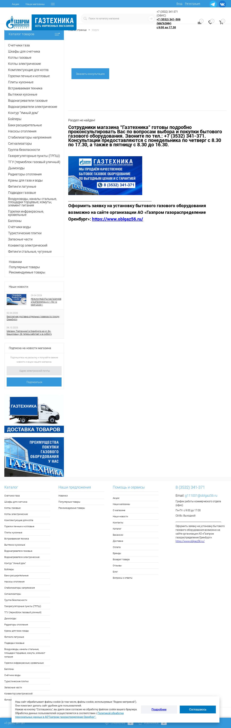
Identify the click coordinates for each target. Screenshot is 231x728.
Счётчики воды (12, 675)
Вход (179, 3)
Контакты (118, 522)
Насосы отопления (14, 581)
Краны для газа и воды (16, 630)
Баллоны (9, 669)
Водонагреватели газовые (18, 551)
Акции (15, 4)
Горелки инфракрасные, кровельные (24, 663)
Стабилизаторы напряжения (19, 587)
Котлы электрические (16, 514)
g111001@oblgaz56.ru (201, 495)
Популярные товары (24, 267)
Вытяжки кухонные (14, 544)
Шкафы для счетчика (15, 501)
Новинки (15, 262)
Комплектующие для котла (18, 520)
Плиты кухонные (13, 532)
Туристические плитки (16, 681)
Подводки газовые (14, 643)
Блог (115, 571)
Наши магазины (35, 4)
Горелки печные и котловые (19, 526)
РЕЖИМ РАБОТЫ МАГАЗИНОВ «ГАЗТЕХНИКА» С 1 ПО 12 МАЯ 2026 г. (46, 302)
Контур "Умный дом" (15, 563)
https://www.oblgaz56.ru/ (190, 541)
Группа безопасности (15, 600)
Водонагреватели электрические (22, 557)
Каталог (117, 528)
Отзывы (117, 565)
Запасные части (13, 687)
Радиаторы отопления (16, 624)
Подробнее (159, 709)
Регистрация (192, 3)
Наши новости (18, 286)
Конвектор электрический (18, 693)
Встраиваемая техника (16, 538)
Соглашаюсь (197, 709)
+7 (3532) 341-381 (14, 723)
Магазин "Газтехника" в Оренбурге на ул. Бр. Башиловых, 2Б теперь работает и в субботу (29, 332)
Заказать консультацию (90, 73)
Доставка (118, 541)
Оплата (117, 547)
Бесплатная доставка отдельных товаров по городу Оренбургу (33, 318)
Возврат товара (121, 559)
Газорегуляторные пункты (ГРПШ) (22, 606)
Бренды (117, 553)
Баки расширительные (16, 575)
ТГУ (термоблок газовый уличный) (22, 612)
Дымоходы (10, 618)
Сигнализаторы (12, 594)
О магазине (119, 510)
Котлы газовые (12, 508)
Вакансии (118, 534)
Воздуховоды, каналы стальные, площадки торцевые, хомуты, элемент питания (24, 653)
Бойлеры (9, 569)
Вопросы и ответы (122, 577)
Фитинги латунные (14, 637)
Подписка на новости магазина (30, 348)
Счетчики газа (12, 495)
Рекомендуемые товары (27, 272)
